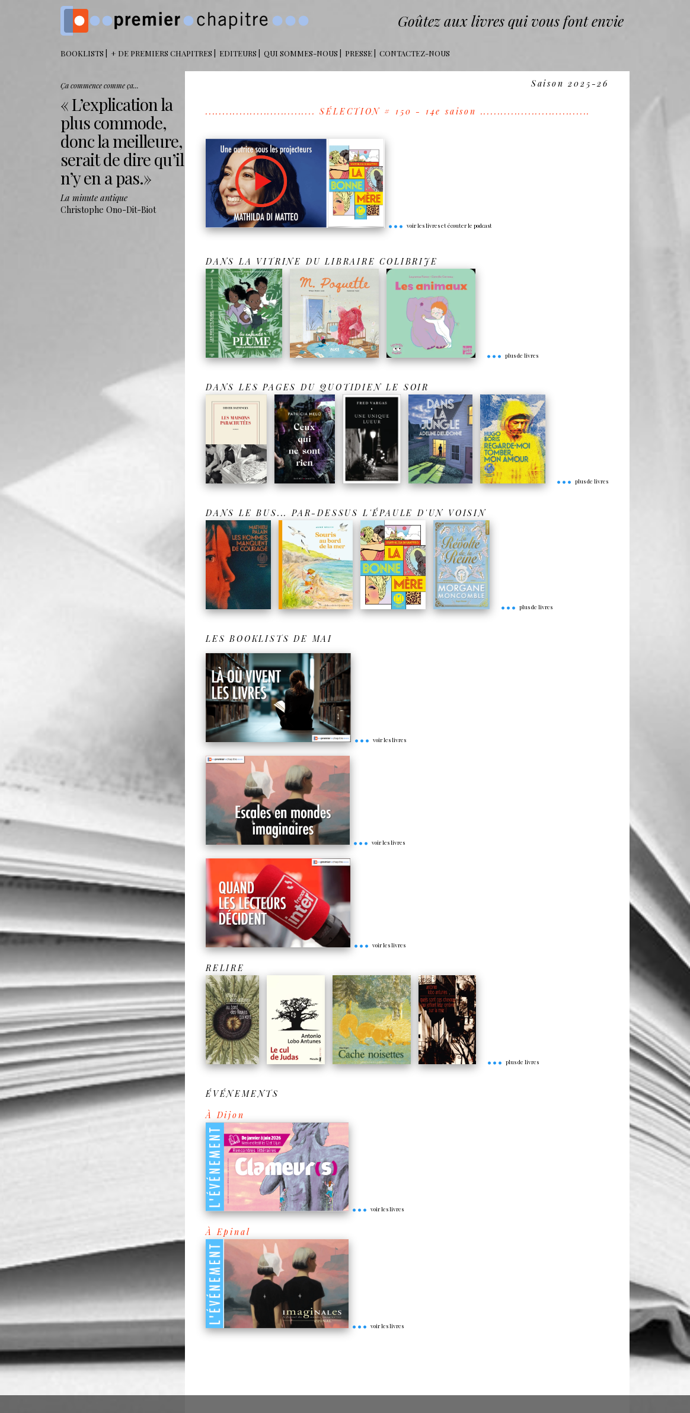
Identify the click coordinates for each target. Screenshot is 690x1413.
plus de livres (512, 355)
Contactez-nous (414, 53)
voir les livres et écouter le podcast (440, 225)
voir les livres (380, 739)
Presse (358, 53)
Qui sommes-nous (301, 53)
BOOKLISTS (82, 53)
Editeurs (238, 53)
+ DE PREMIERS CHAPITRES (161, 53)
